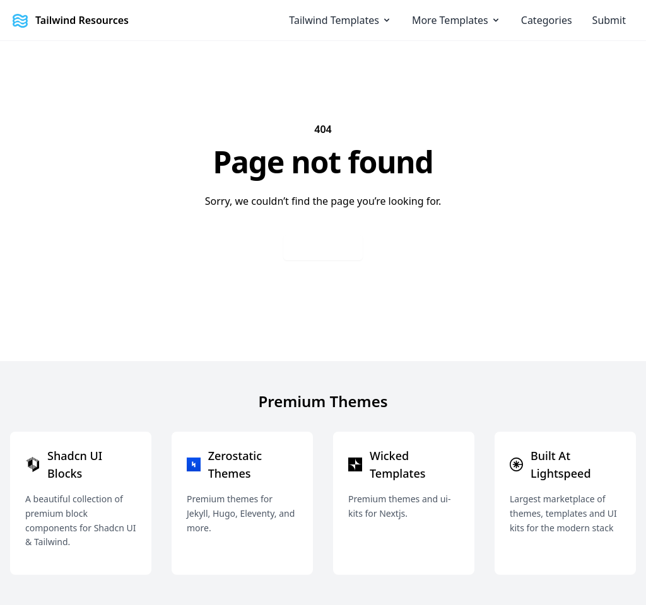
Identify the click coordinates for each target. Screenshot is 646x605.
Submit (609, 20)
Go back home (323, 247)
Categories (546, 20)
